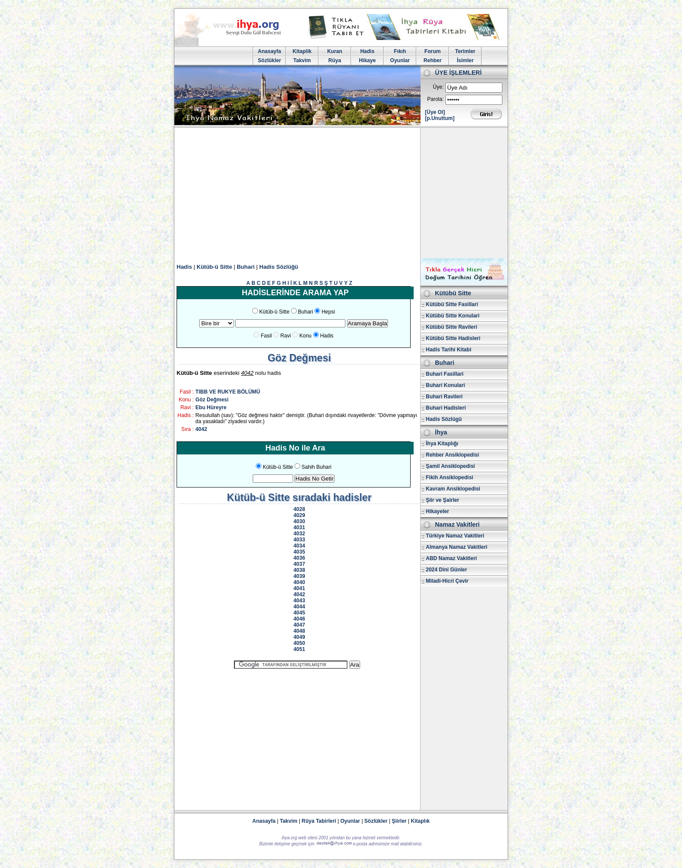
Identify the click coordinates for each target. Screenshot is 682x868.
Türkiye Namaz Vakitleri (455, 536)
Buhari (245, 267)
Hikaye (367, 60)
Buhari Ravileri (444, 397)
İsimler (465, 60)
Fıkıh (400, 51)
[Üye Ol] (435, 112)
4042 (201, 429)
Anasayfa (269, 51)
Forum (433, 51)
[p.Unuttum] (440, 118)
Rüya (334, 60)
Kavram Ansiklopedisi (453, 489)
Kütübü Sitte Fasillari (452, 304)
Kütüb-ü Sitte (214, 267)
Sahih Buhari (316, 467)
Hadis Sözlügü (444, 419)
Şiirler (399, 821)
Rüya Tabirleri (319, 821)
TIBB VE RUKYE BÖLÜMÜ (227, 392)
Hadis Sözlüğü (278, 267)
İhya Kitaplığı (442, 444)
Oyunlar (400, 60)
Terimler (465, 51)
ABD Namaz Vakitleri (451, 558)
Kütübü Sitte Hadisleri (453, 338)
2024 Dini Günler (446, 570)
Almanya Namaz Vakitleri (456, 547)
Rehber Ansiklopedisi (452, 455)
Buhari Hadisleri (446, 408)
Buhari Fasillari (445, 374)
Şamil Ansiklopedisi (450, 466)
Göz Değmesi (211, 400)
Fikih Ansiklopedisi (449, 477)
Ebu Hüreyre (210, 407)
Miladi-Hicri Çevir (447, 581)
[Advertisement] (341, 193)
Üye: (438, 87)
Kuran (334, 51)
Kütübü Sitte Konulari (452, 316)
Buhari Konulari (445, 385)
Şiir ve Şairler (442, 500)
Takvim (302, 60)
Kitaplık (420, 821)
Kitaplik (302, 51)
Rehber (432, 60)
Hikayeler (437, 511)
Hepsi (328, 312)
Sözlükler (269, 60)
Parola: (435, 99)
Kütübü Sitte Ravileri (451, 327)
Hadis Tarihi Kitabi (448, 350)
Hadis (367, 51)
